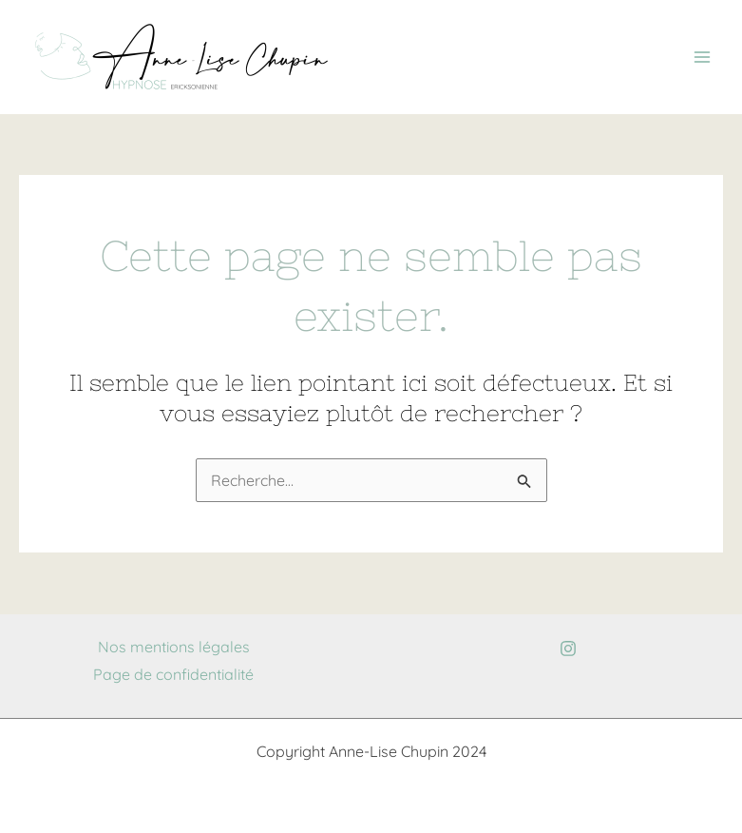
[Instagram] (568, 648)
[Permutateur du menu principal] (702, 57)
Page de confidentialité (173, 674)
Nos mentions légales (174, 646)
